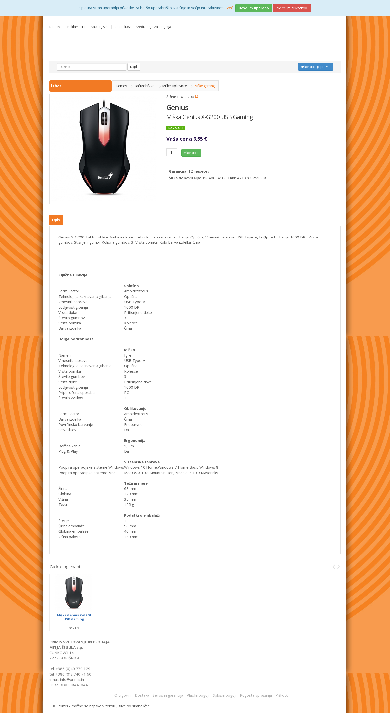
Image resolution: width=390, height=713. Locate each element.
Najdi (134, 67)
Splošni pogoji (224, 694)
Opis (56, 219)
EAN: (232, 176)
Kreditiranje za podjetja (153, 27)
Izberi (57, 86)
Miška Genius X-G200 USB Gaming (209, 117)
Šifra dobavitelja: (185, 176)
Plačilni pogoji (198, 694)
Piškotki (281, 694)
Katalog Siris (100, 27)
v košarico (192, 152)
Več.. (230, 7)
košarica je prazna (315, 67)
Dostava (142, 694)
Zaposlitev (123, 27)
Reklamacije (76, 27)
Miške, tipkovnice (174, 85)
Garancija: (178, 169)
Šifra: (171, 96)
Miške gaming (205, 85)
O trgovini (122, 694)
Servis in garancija (168, 694)
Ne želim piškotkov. (292, 8)
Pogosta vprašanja (256, 694)
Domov (54, 27)
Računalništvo (144, 85)
